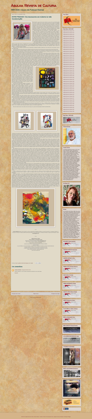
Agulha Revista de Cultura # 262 (68, 107)
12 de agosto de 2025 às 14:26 (26, 269)
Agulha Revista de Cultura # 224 (68, 36)
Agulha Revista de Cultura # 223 (68, 34)
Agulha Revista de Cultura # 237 (68, 60)
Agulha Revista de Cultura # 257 (68, 98)
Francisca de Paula (18, 269)
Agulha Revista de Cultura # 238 (68, 62)
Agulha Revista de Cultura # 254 (68, 92)
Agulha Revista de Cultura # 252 (68, 88)
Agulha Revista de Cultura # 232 (68, 51)
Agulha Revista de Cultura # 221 (68, 30)
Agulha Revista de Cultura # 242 (68, 70)
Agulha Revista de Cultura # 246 (68, 77)
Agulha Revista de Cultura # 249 (68, 83)
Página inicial (35, 293)
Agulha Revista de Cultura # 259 (68, 101)
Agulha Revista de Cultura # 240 (68, 66)
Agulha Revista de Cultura (33, 5)
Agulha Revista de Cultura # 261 (68, 105)
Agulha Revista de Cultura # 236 (68, 58)
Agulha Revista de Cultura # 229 (68, 45)
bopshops (61, 416)
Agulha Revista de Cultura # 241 (68, 68)
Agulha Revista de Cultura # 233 (68, 53)
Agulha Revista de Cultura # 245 (68, 75)
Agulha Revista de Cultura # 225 (68, 38)
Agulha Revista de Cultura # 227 (68, 42)
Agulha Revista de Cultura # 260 (68, 103)
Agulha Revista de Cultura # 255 (68, 94)
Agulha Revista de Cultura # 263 (68, 109)
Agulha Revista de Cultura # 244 (68, 73)
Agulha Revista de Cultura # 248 (68, 81)
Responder (16, 272)
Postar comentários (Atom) (37, 297)
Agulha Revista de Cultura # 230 (68, 47)
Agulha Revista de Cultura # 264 (68, 111)
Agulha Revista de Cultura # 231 (68, 49)
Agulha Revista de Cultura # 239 (68, 64)
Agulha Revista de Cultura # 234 (68, 55)
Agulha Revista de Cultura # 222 (68, 32)
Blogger (69, 416)
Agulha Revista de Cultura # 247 (68, 79)
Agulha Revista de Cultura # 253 (68, 90)
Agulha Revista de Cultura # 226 (68, 40)
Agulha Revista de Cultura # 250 (68, 85)
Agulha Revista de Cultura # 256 (68, 96)
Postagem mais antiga (55, 293)
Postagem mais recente (16, 293)
